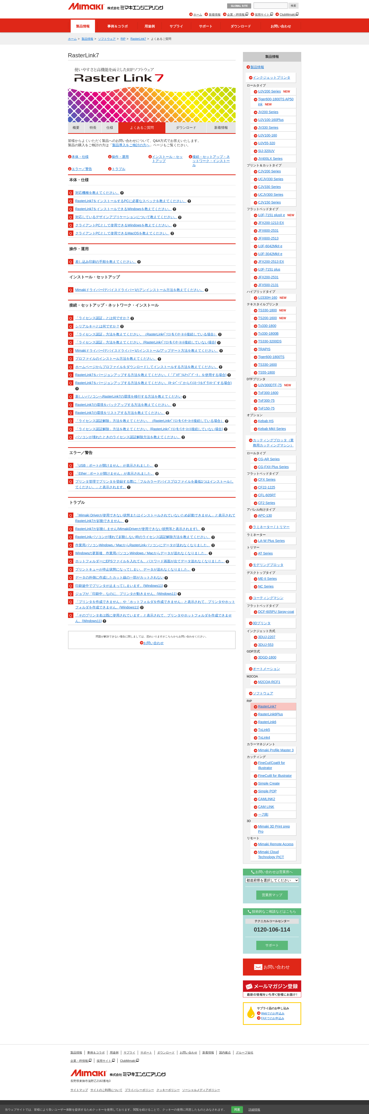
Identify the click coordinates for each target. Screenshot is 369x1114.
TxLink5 (264, 730)
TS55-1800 (266, 372)
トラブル (118, 169)
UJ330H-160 (272, 298)
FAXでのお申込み (272, 1018)
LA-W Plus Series (271, 541)
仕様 (109, 127)
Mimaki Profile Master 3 (276, 750)
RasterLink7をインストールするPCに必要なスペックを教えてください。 (131, 201)
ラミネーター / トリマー (271, 527)
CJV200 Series (269, 171)
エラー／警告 (82, 169)
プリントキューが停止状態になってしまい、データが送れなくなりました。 (133, 569)
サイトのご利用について (106, 1090)
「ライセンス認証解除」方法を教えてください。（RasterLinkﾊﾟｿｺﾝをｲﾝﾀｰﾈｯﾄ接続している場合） (149, 421)
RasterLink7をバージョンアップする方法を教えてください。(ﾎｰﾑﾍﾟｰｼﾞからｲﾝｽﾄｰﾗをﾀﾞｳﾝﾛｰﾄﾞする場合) (153, 383)
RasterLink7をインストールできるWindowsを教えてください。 (123, 209)
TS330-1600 (267, 365)
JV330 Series (268, 127)
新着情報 (215, 14)
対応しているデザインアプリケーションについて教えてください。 (126, 217)
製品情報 (83, 26)
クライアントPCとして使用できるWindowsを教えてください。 (123, 225)
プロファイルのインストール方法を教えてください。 (116, 358)
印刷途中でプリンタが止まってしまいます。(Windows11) (119, 586)
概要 (76, 127)
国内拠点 (225, 1052)
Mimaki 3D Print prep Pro (274, 828)
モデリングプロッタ (268, 565)
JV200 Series (268, 112)
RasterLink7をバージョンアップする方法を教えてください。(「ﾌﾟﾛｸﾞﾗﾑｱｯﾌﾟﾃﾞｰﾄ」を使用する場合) (151, 375)
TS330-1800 (272, 310)
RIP (123, 39)
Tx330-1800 (267, 326)
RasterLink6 (267, 722)
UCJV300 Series (270, 195)
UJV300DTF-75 (274, 385)
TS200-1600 (272, 318)
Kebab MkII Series (272, 429)
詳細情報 (254, 1109)
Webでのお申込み (272, 1013)
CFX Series (267, 479)
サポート (206, 26)
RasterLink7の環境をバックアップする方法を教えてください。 (123, 405)
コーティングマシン (268, 598)
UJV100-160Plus (271, 120)
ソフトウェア (107, 39)
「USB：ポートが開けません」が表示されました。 (114, 465)
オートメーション (266, 669)
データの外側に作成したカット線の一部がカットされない (119, 577)
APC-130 (265, 515)
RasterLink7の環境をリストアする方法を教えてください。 (120, 413)
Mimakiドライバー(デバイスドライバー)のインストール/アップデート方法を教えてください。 (147, 350)
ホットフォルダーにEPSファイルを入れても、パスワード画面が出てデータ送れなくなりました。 (150, 561)
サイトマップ (79, 1090)
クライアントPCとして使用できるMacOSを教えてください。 (122, 233)
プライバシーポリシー (139, 1090)
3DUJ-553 (266, 645)
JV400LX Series (270, 159)
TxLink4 (264, 737)
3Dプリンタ (262, 623)
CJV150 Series (269, 202)
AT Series (265, 553)
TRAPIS (264, 349)
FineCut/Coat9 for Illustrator (271, 765)
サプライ (176, 26)
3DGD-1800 (267, 657)
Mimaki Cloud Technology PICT (271, 854)
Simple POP (267, 791)
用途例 (150, 26)
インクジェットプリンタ (271, 77)
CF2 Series (266, 503)
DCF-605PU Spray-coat (276, 612)
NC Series (266, 586)
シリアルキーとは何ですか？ (97, 326)
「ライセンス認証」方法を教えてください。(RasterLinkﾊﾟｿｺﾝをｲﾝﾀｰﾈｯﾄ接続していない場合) (145, 342)
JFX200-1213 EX (271, 223)
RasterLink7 (138, 39)
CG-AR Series (269, 459)
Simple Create (269, 783)
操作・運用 (120, 157)
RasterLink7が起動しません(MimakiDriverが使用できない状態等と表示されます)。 (138, 529)
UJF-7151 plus (269, 269)
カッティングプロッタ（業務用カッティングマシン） (273, 442)
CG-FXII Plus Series (273, 467)
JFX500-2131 (268, 285)
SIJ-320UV (266, 151)
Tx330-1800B (268, 333)
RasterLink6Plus (270, 714)
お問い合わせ (281, 26)
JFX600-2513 (268, 238)
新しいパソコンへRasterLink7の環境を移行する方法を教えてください (128, 396)
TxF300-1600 (268, 393)
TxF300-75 (266, 401)
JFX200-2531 (268, 277)
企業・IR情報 (236, 14)
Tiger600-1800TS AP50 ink (276, 102)
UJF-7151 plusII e (276, 215)
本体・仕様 (80, 157)
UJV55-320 (266, 143)
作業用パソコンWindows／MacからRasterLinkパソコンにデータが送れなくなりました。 (142, 545)
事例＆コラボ (117, 26)
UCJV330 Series (270, 179)
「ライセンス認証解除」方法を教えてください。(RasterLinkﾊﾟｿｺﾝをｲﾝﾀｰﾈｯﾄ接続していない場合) (149, 429)
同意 (237, 1109)
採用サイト (262, 14)
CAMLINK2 (266, 799)
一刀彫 (263, 814)
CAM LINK (266, 807)
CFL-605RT (267, 495)
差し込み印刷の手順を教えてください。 (106, 262)
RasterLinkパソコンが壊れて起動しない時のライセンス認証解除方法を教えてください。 (143, 537)
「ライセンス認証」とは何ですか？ (102, 318)
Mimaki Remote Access (275, 844)
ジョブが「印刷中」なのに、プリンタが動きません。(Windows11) (126, 594)
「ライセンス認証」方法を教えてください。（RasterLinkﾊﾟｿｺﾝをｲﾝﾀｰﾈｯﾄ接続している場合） (146, 334)
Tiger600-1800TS (271, 357)
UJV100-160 (267, 135)
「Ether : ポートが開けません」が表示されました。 (114, 473)
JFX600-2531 (268, 230)
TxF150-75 (266, 408)
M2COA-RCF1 (269, 682)
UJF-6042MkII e (270, 246)
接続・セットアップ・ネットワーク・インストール (211, 161)
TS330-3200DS (270, 341)
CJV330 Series (269, 187)
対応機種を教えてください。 (97, 193)
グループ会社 (244, 1052)
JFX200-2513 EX (271, 262)
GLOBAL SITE (239, 6)
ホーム (197, 14)
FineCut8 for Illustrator (275, 776)
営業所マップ (272, 895)
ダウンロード (241, 26)
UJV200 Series (274, 91)
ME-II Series (267, 579)
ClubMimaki (288, 14)
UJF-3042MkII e (270, 254)
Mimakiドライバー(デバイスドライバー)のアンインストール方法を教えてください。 (139, 290)
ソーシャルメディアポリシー (201, 1090)
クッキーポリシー (168, 1090)
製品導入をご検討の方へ (131, 145)
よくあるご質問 (142, 127)
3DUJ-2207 (266, 637)
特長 (93, 127)
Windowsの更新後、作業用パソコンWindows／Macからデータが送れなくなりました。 (141, 553)
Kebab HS (266, 421)
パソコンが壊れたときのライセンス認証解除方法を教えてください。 (128, 437)
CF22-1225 (266, 487)
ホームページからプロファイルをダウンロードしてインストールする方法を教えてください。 (146, 367)
